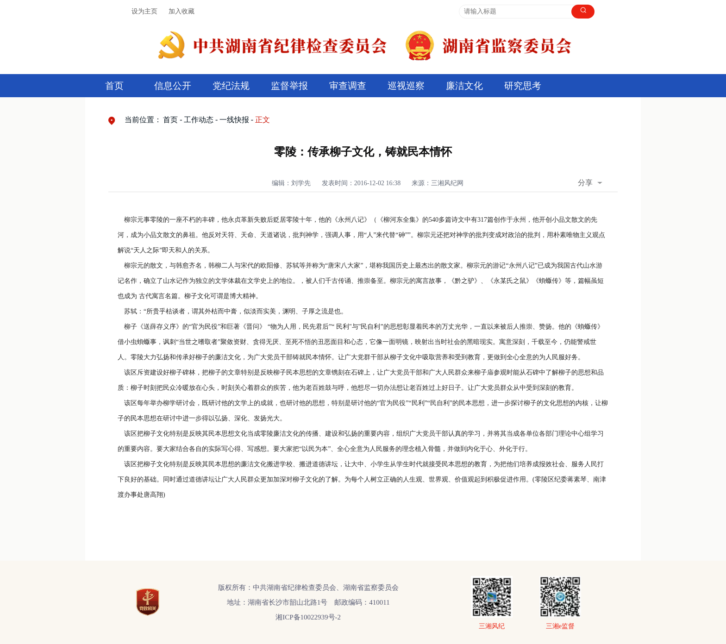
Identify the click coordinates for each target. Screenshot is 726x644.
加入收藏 (181, 11)
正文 (262, 120)
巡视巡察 (406, 86)
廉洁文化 (464, 86)
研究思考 (522, 86)
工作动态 (198, 120)
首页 (114, 86)
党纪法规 (231, 86)
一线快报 (234, 120)
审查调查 (347, 86)
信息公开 (172, 86)
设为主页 (144, 11)
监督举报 (289, 86)
